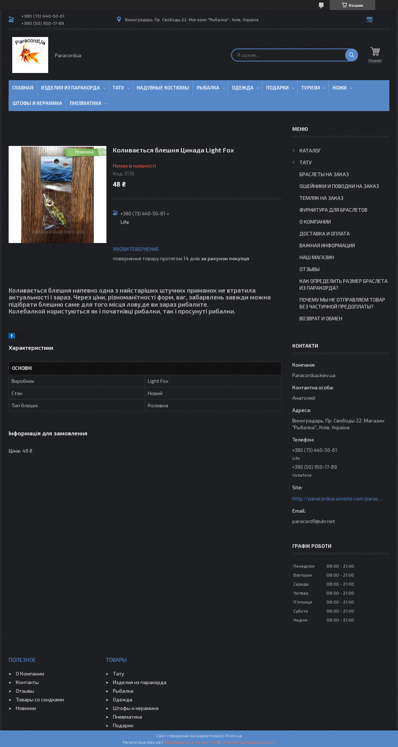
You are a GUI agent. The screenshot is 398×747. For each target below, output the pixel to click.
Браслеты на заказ (324, 174)
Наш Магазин (316, 257)
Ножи (340, 88)
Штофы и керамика (136, 708)
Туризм (310, 88)
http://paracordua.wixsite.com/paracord (337, 498)
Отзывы (309, 269)
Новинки (26, 708)
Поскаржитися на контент (191, 741)
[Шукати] (351, 55)
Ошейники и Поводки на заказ (339, 186)
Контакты (27, 682)
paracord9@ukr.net (313, 521)
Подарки (277, 88)
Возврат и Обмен (320, 318)
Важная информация (327, 245)
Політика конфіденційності (248, 741)
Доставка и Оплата (324, 233)
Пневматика (85, 103)
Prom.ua (233, 735)
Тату (118, 88)
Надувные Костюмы (163, 88)
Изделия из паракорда (70, 88)
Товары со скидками (40, 699)
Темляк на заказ (321, 198)
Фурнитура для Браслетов (333, 210)
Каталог (310, 150)
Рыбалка (208, 88)
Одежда (242, 88)
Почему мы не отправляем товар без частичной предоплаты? (342, 303)
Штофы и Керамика (37, 103)
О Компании (315, 222)
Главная (22, 88)
